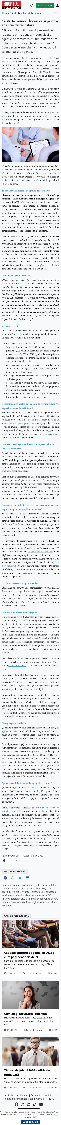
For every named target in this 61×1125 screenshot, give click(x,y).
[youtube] (41, 1104)
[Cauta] (32, 5)
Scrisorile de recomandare (41, 551)
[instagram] (22, 1104)
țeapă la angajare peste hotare (21, 423)
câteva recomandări (17, 665)
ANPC (51, 1098)
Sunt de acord (30, 1121)
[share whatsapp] (12, 878)
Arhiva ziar (22, 1095)
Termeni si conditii (41, 1095)
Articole (9, 1095)
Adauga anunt (45, 5)
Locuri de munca (32, 973)
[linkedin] (28, 1104)
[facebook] (16, 1104)
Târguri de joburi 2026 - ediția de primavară (27, 1072)
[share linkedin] (27, 878)
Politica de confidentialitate (18, 1098)
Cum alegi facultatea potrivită (25, 1014)
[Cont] (57, 5)
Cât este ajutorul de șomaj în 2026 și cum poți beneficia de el (29, 955)
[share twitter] (19, 878)
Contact (40, 1098)
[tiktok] (34, 1104)
